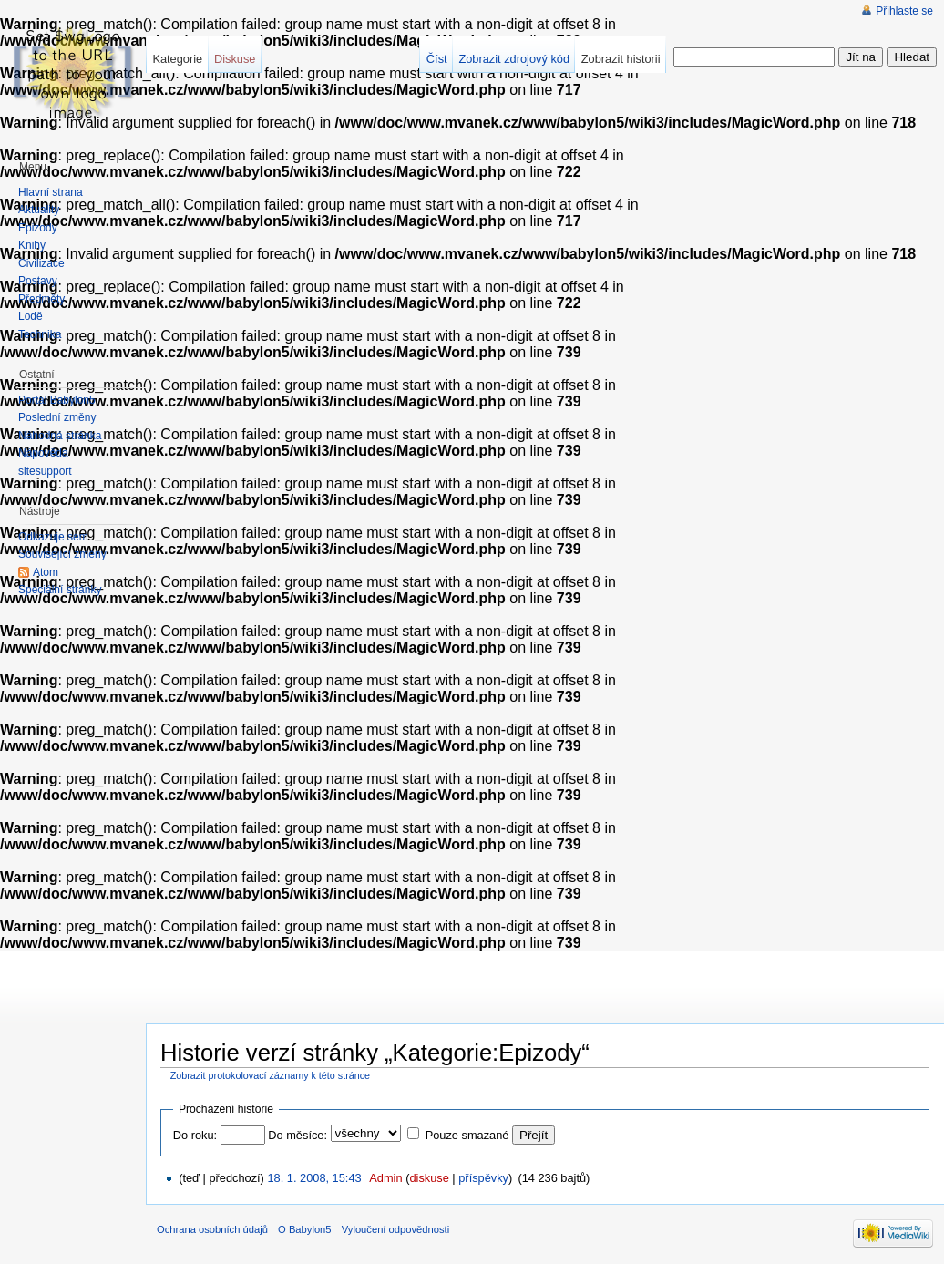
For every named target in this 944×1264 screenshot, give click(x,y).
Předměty (41, 299)
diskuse (428, 1178)
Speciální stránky (59, 589)
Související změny (62, 554)
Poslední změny (57, 417)
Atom (45, 572)
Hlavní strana (50, 192)
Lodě (30, 316)
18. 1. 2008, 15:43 (314, 1178)
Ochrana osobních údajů (212, 1229)
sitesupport (45, 471)
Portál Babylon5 (57, 400)
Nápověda (43, 453)
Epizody (37, 227)
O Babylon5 (304, 1229)
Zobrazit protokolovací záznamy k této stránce (270, 1075)
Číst (436, 59)
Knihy (32, 245)
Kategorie (177, 59)
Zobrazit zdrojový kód (513, 59)
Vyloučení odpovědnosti (395, 1229)
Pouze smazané (467, 1135)
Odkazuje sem (53, 536)
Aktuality (38, 209)
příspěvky (483, 1178)
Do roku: (195, 1135)
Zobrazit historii (621, 59)
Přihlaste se (904, 11)
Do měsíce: (297, 1135)
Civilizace (41, 263)
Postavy (37, 280)
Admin (385, 1178)
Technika (39, 334)
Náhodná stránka (59, 435)
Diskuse (235, 59)
